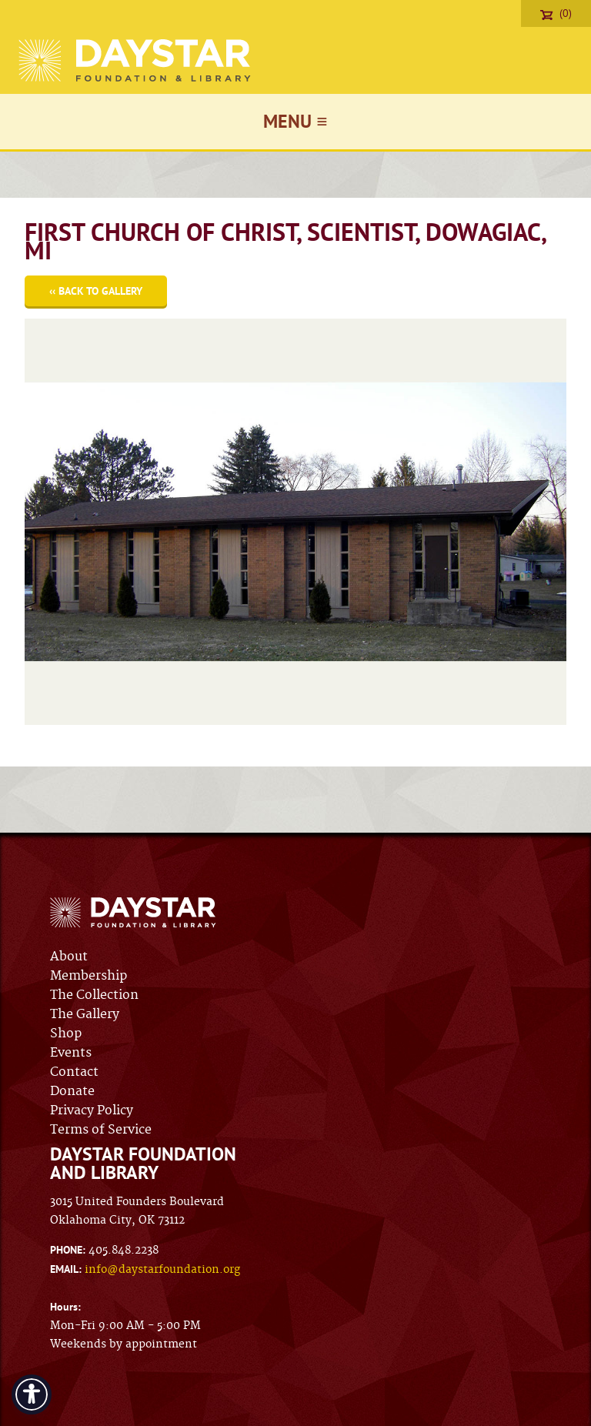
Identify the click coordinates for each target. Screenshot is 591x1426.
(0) (556, 13)
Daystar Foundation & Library (135, 60)
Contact (74, 1072)
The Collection (94, 995)
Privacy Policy (91, 1110)
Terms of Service (101, 1129)
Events (71, 1052)
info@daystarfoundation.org (162, 1270)
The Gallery (84, 1014)
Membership (88, 976)
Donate (72, 1091)
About (69, 956)
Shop (66, 1033)
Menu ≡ (295, 121)
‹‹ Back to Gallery (95, 291)
